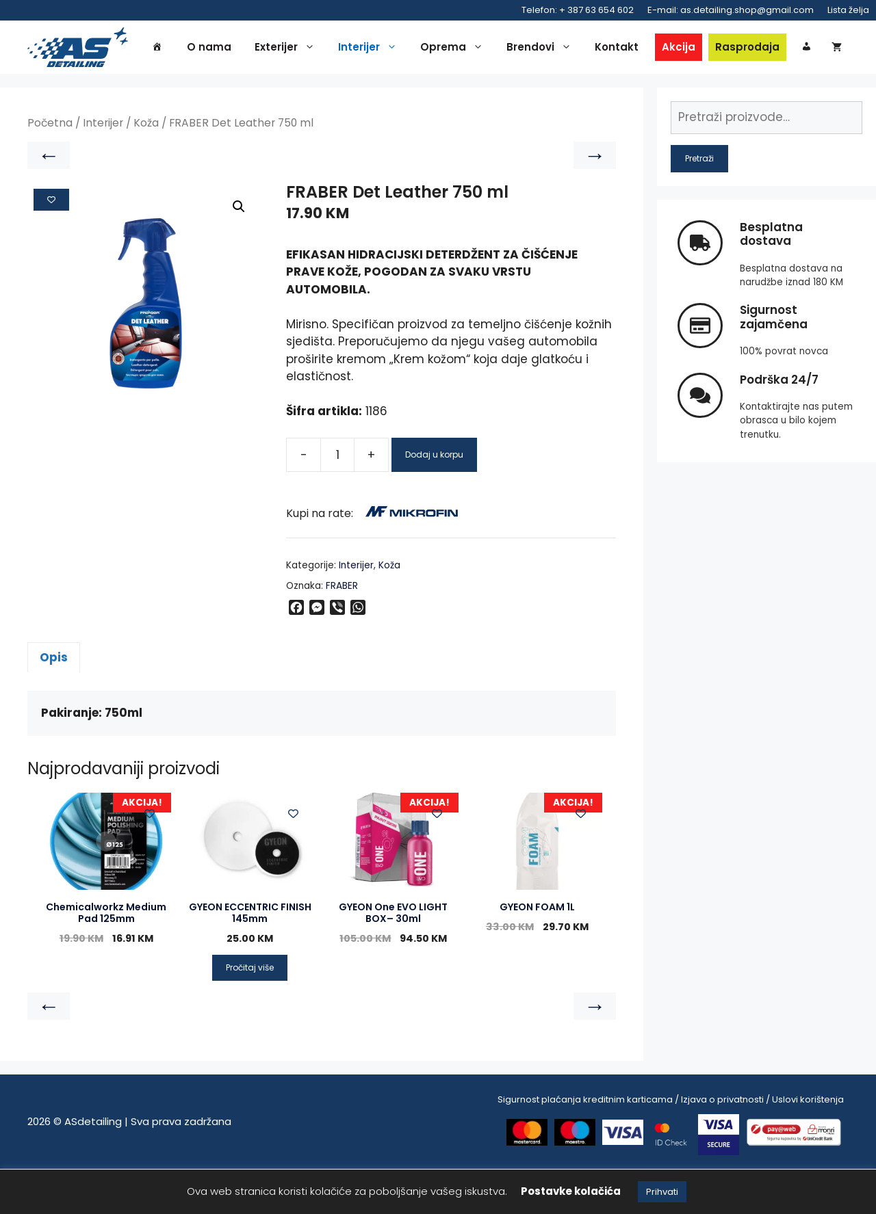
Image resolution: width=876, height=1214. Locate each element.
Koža (146, 168)
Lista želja (848, 9)
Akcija (702, 49)
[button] (239, 252)
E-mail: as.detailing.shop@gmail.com (730, 9)
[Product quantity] (337, 501)
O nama (233, 49)
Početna (50, 168)
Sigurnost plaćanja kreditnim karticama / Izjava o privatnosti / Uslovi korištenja (671, 1144)
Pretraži (699, 203)
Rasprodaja (771, 49)
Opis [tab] (54, 702)
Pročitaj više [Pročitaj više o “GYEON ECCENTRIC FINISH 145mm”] (250, 1012)
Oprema (479, 49)
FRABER (342, 630)
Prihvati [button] (662, 1191)
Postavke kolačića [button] (571, 1191)
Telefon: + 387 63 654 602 (577, 9)
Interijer (395, 49)
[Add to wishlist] (51, 245)
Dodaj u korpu (434, 500)
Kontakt (640, 49)
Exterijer (312, 49)
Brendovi (566, 49)
